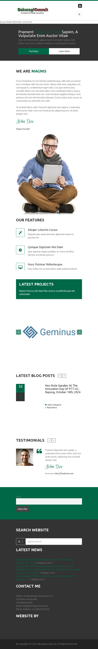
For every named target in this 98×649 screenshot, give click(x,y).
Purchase (33, 51)
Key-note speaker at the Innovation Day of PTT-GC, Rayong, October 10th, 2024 (62, 389)
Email (18, 497)
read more (52, 408)
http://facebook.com (64, 473)
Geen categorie (54, 405)
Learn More (64, 51)
